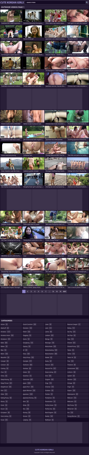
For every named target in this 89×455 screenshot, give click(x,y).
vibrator (71, 379)
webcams (72, 401)
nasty (48, 361)
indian (26, 372)
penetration (50, 401)
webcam (72, 398)
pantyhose (50, 398)
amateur (5, 331)
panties (49, 394)
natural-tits (50, 368)
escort (4, 409)
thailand (71, 365)
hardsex (27, 368)
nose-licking (50, 372)
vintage (71, 383)
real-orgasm (50, 412)
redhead (49, 420)
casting (5, 368)
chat (4, 372)
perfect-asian (51, 405)
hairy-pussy (28, 357)
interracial (28, 379)
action (4, 324)
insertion (27, 376)
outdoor (49, 390)
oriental (49, 387)
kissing (27, 412)
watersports (72, 394)
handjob (27, 361)
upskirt (71, 376)
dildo (4, 394)
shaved (71, 342)
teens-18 (71, 357)
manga (49, 339)
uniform (71, 372)
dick (4, 390)
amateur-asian (7, 335)
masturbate (50, 346)
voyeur (71, 390)
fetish (26, 331)
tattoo (71, 353)
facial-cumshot (29, 324)
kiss (26, 409)
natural (49, 365)
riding (71, 328)
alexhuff (5, 328)
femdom (27, 328)
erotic (4, 405)
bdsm (4, 353)
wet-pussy (72, 405)
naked (48, 357)
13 (53, 291)
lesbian (49, 335)
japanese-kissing (30, 398)
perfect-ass (50, 409)
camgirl (5, 361)
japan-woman (29, 390)
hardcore (27, 365)
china (4, 376)
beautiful (5, 357)
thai (70, 361)
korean (27, 416)
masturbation (51, 353)
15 (60, 291)
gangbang (28, 342)
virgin (70, 387)
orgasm (49, 379)
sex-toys (71, 335)
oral (48, 376)
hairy (26, 353)
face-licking (6, 416)
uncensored (73, 368)
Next (64, 291)
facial (4, 420)
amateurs (6, 339)
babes (4, 346)
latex (48, 324)
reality (49, 416)
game (26, 339)
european (5, 412)
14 (56, 291)
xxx (70, 412)
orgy (48, 383)
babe (4, 342)
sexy (70, 339)
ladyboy (27, 420)
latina (48, 331)
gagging (27, 335)
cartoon (5, 365)
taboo (70, 350)
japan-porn (28, 387)
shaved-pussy (73, 346)
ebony (4, 401)
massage (49, 342)
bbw (4, 350)
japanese (28, 394)
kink (26, 401)
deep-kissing (6, 379)
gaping (27, 346)
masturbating (51, 350)
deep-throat (6, 383)
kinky (26, 405)
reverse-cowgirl (74, 324)
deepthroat (6, 387)
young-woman (73, 416)
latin (48, 328)
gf (25, 350)
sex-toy (71, 331)
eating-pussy (6, 398)
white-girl (72, 409)
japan (27, 383)
